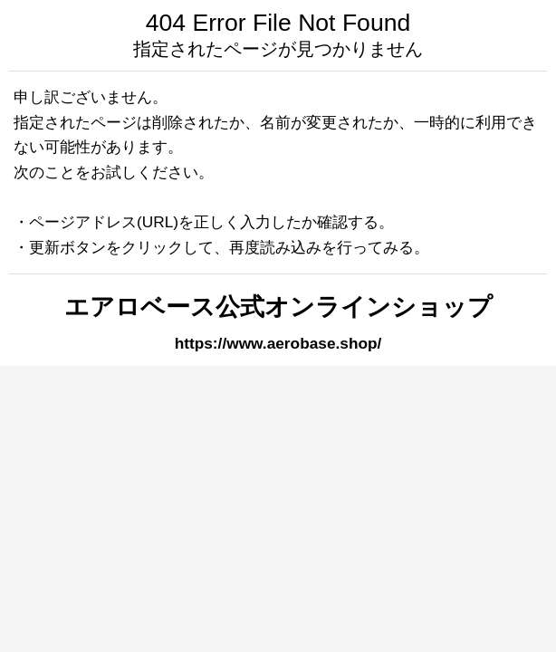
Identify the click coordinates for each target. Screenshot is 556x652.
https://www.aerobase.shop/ (278, 343)
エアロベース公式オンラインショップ (278, 307)
